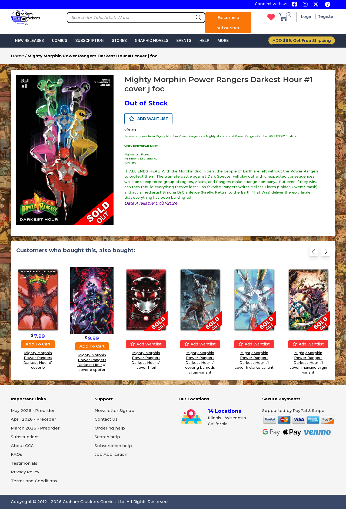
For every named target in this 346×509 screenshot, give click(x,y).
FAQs (16, 454)
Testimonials (24, 463)
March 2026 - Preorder (35, 428)
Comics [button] (59, 40)
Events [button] (183, 40)
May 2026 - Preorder (33, 410)
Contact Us (106, 419)
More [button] (222, 40)
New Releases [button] (29, 40)
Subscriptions (25, 436)
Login (307, 16)
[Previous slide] (314, 253)
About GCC (22, 445)
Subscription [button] (89, 40)
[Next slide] (325, 253)
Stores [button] (119, 40)
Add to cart (38, 343)
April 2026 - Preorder (33, 419)
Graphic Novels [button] (151, 40)
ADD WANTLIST (148, 118)
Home (17, 55)
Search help (107, 436)
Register (326, 16)
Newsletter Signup (114, 410)
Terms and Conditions (34, 480)
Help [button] (204, 40)
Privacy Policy (25, 471)
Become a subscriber (228, 22)
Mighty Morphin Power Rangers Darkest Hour (37, 357)
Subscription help (113, 445)
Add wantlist (146, 343)
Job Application (111, 454)
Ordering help (110, 428)
